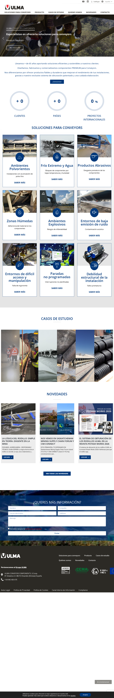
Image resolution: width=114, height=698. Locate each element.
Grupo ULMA (21, 567)
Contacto (105, 12)
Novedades (91, 12)
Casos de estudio (56, 12)
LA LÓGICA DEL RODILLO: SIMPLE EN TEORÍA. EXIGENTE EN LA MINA (18, 474)
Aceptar (85, 695)
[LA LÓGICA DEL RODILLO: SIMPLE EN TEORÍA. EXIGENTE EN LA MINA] (18, 452)
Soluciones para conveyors (17, 12)
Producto (39, 12)
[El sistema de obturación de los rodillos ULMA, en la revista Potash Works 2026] (95, 452)
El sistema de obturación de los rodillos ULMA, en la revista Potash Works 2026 (95, 474)
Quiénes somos (75, 12)
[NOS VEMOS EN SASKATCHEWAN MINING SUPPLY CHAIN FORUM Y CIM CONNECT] (57, 452)
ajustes (73, 696)
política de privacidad (33, 529)
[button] (3, 38)
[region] (57, 38)
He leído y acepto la (26, 529)
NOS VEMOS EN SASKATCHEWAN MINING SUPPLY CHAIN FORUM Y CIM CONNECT (57, 474)
